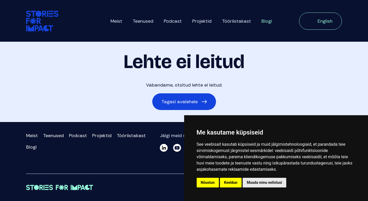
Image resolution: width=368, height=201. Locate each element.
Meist (116, 21)
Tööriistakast (236, 21)
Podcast (173, 21)
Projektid (202, 21)
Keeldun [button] (230, 182)
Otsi (285, 22)
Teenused (143, 21)
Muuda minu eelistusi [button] (264, 182)
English (325, 21)
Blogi (266, 21)
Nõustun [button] (208, 182)
